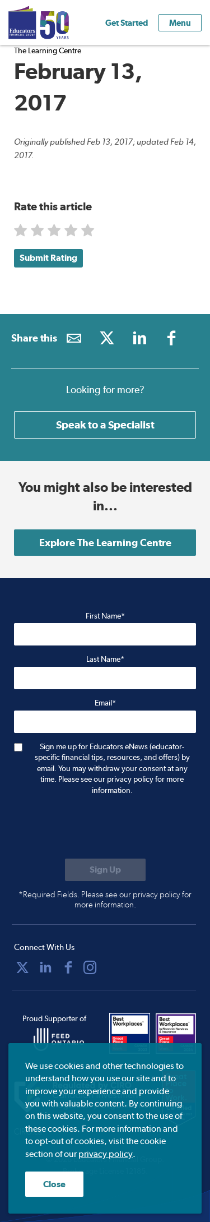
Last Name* (105, 658)
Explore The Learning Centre (105, 542)
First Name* (105, 615)
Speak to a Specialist (105, 424)
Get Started (126, 22)
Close (54, 1184)
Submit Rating (48, 257)
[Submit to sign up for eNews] (105, 870)
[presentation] (99, 828)
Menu (180, 22)
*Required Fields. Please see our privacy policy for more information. (105, 899)
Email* (105, 702)
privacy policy (105, 1154)
